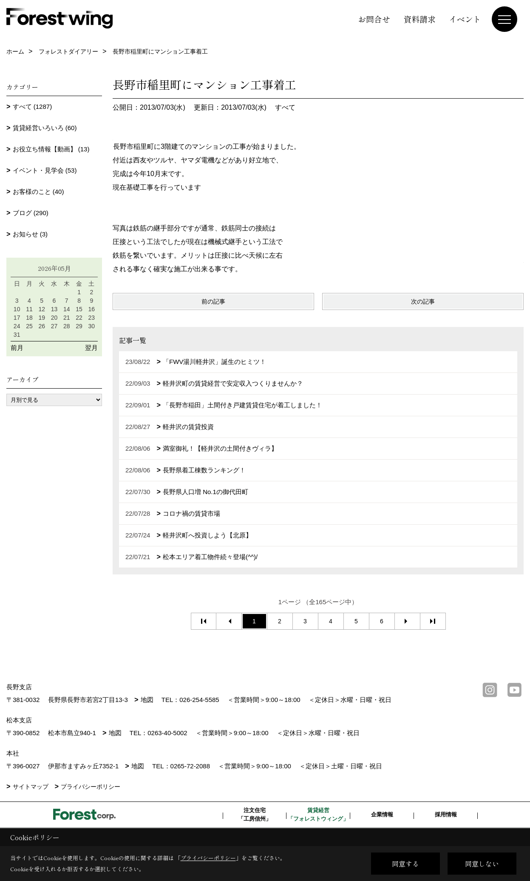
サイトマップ (30, 786)
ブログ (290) (30, 212)
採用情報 (446, 814)
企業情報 (382, 814)
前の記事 (213, 301)
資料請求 (419, 19)
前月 (17, 347)
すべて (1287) (32, 106)
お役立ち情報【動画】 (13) (51, 149)
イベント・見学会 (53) (45, 170)
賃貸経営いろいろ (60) (45, 127)
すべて (285, 107)
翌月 (91, 347)
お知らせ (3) (30, 234)
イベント (465, 19)
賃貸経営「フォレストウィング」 (318, 814)
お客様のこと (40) (38, 191)
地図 (147, 699)
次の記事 (423, 301)
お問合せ (374, 19)
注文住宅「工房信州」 (254, 814)
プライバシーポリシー (90, 786)
